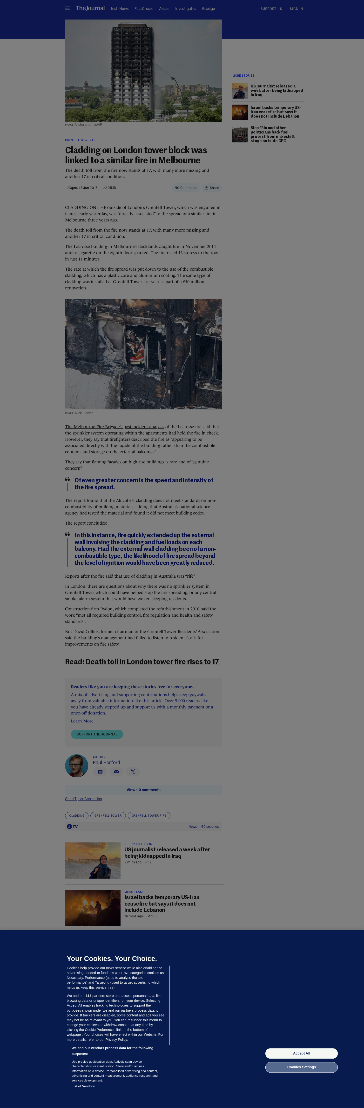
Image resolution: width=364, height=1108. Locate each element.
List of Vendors (83, 1086)
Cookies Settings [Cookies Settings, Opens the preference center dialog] (301, 1067)
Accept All (301, 1053)
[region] (182, 1019)
